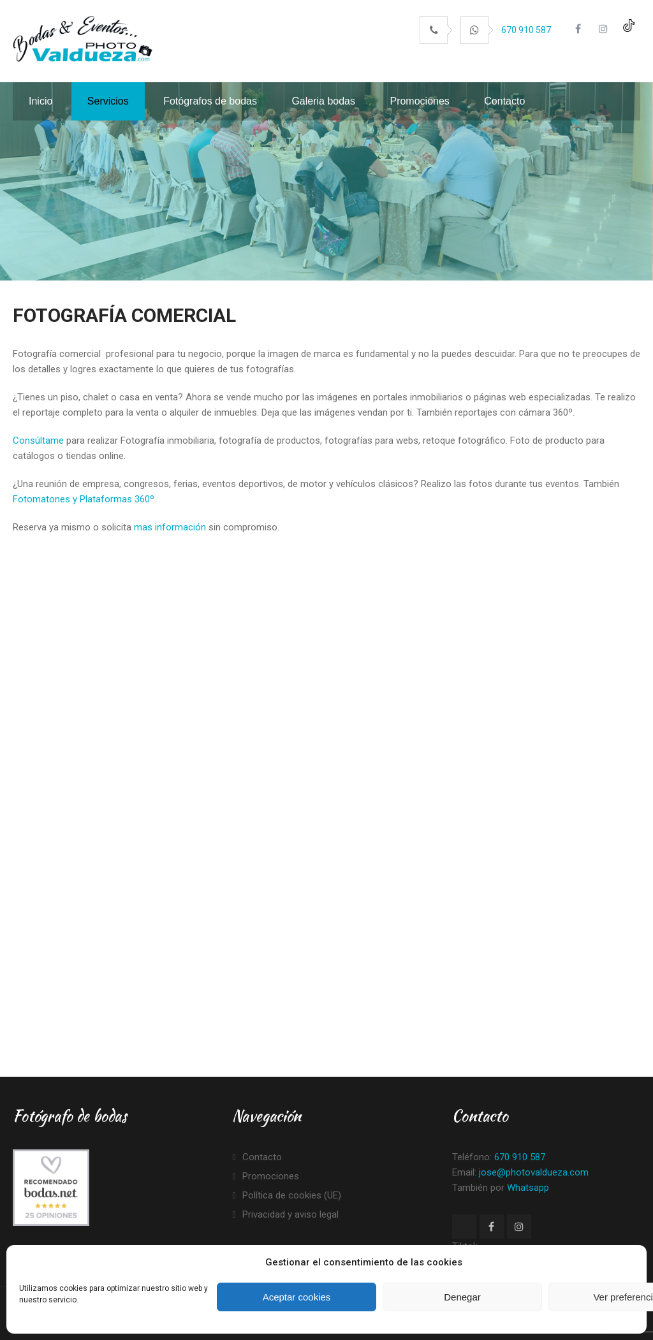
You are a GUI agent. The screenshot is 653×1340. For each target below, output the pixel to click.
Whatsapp (528, 1187)
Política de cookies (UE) (291, 1195)
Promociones (419, 101)
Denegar (462, 1297)
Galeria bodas (323, 101)
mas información (170, 527)
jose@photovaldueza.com (534, 1172)
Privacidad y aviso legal (290, 1214)
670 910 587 (526, 30)
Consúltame (38, 440)
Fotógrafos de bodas (210, 101)
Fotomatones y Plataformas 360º (83, 499)
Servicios (108, 101)
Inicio (40, 101)
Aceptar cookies (297, 1297)
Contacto (504, 101)
